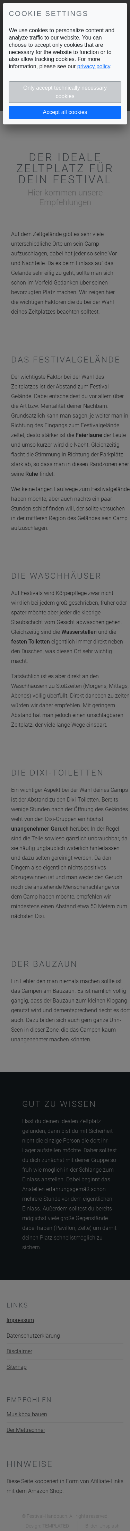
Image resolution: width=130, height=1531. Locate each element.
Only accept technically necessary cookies (65, 92)
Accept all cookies (65, 112)
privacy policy (93, 66)
